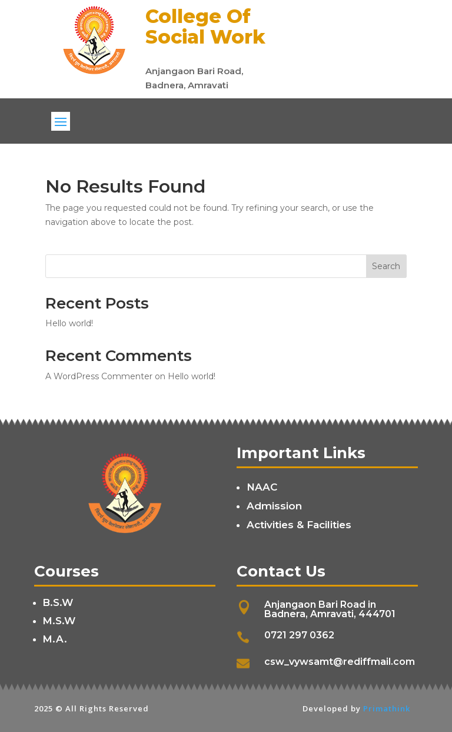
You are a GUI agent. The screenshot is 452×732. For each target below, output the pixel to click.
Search (386, 266)
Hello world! (69, 323)
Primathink (386, 708)
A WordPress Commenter (98, 376)
